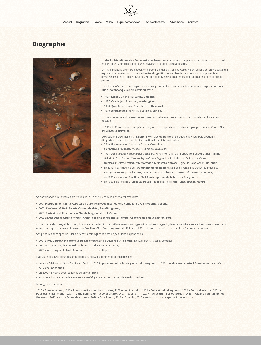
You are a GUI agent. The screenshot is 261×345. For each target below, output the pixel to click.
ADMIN (48, 340)
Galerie (97, 22)
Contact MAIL (84, 340)
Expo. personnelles (128, 22)
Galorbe (71, 340)
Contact (193, 22)
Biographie (82, 22)
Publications (176, 22)
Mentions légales (138, 340)
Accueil (67, 22)
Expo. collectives (154, 22)
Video (109, 22)
